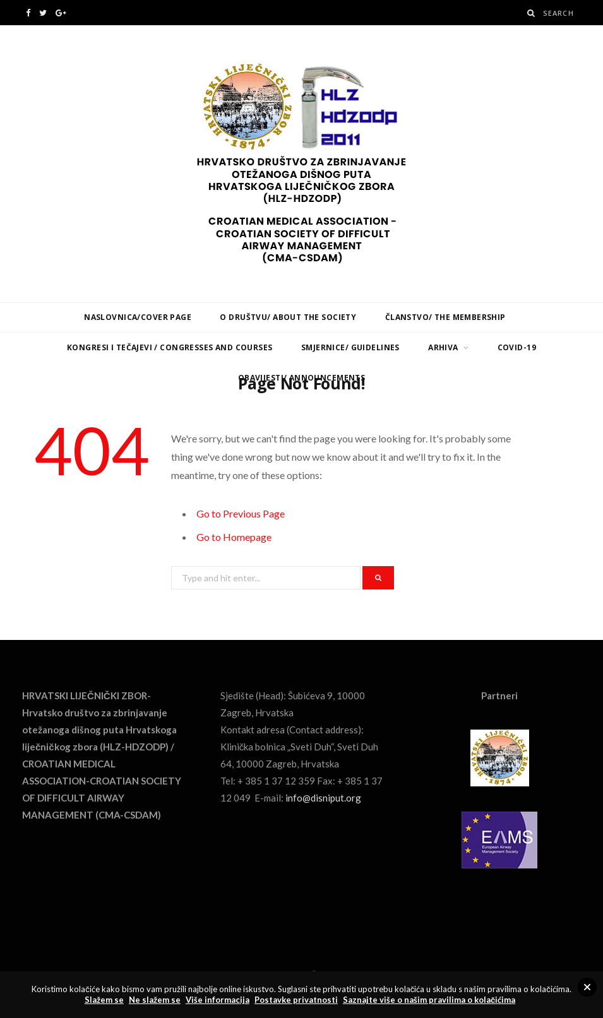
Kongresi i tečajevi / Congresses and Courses (169, 347)
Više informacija (217, 1000)
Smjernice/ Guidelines (350, 347)
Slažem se (104, 1000)
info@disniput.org (323, 797)
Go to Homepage (234, 537)
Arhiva (443, 347)
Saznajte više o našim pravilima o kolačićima (429, 1000)
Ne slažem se (155, 1000)
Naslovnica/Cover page (137, 317)
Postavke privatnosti (296, 1000)
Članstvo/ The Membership (445, 317)
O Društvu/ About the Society (288, 317)
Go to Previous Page (240, 513)
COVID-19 (517, 347)
